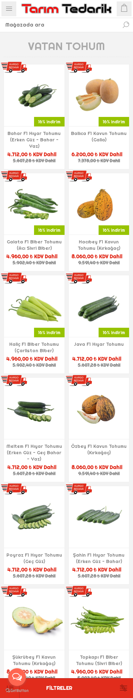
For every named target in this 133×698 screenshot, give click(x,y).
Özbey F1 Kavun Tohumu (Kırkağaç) (99, 449)
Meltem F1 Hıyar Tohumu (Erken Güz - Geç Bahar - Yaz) (34, 452)
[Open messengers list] (17, 677)
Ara (126, 25)
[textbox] (59, 25)
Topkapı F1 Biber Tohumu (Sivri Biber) (99, 660)
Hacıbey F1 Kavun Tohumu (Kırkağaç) (99, 245)
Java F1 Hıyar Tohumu (99, 344)
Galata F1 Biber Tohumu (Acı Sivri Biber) (34, 245)
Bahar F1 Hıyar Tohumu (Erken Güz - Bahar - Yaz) (34, 139)
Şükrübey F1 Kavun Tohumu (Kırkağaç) (34, 660)
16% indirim (49, 121)
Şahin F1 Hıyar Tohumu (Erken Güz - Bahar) (98, 558)
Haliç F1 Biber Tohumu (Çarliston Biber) (34, 347)
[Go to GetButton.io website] (17, 690)
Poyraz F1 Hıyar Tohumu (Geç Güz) (34, 558)
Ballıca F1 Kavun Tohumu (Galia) (99, 136)
